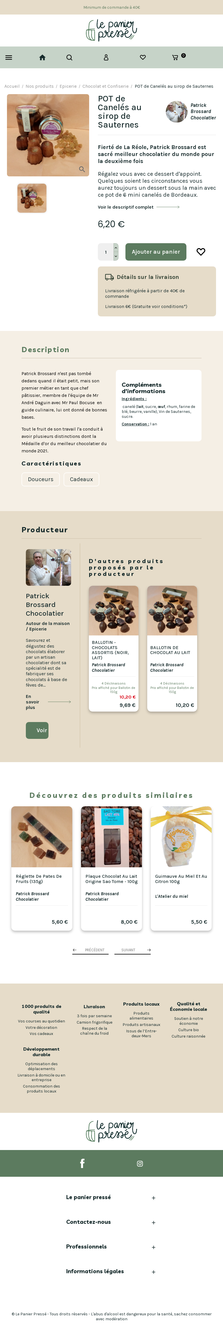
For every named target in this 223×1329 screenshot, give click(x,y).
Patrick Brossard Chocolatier (108, 667)
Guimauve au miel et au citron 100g (181, 878)
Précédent (95, 950)
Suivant (128, 950)
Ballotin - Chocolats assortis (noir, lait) (110, 650)
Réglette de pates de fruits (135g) (39, 878)
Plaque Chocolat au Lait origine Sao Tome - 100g (111, 878)
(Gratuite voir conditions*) (159, 306)
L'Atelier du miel (171, 896)
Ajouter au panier (156, 251)
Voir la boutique (42, 730)
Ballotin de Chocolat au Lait (170, 650)
